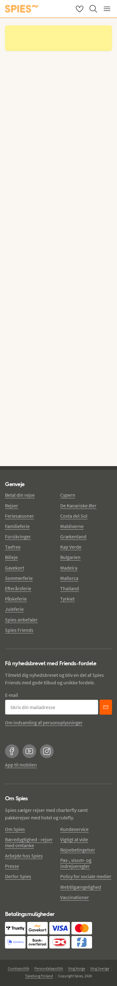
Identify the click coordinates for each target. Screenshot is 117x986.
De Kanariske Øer (78, 505)
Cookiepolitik (18, 968)
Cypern (67, 495)
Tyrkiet (67, 599)
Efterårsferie (18, 588)
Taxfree (13, 547)
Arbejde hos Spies (24, 856)
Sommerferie (19, 578)
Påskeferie (16, 599)
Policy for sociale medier (85, 876)
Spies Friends (19, 630)
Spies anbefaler (21, 619)
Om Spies (15, 829)
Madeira (68, 568)
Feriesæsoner (19, 516)
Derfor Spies (18, 876)
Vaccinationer (74, 897)
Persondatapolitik (48, 968)
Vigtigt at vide (74, 839)
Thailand (69, 588)
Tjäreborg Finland (39, 975)
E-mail (11, 695)
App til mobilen (21, 765)
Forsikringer (18, 536)
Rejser (11, 505)
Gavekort (14, 568)
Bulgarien (70, 557)
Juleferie (14, 609)
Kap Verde (70, 547)
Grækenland (73, 536)
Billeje (11, 557)
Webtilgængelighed (80, 887)
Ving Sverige (99, 968)
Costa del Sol (73, 516)
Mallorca (69, 578)
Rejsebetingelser (77, 850)
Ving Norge (76, 968)
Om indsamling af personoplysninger (44, 722)
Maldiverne (72, 526)
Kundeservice (74, 829)
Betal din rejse (20, 495)
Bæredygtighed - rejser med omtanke (29, 842)
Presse (12, 866)
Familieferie (17, 526)
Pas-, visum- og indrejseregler (75, 863)
